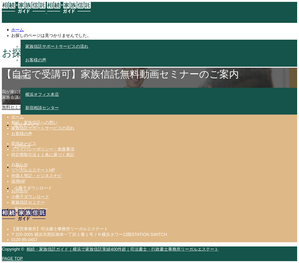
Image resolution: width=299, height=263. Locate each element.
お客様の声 (35, 60)
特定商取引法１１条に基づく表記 (42, 154)
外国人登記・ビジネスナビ (36, 175)
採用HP (18, 181)
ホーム (17, 117)
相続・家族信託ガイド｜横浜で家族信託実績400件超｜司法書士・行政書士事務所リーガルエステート (122, 249)
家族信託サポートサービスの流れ (56, 46)
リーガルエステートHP (33, 170)
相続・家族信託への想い (34, 122)
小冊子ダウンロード (30, 196)
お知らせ (19, 164)
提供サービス (23, 143)
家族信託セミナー (28, 202)
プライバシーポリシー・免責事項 (42, 149)
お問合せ (19, 191)
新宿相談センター (42, 107)
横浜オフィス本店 (42, 94)
